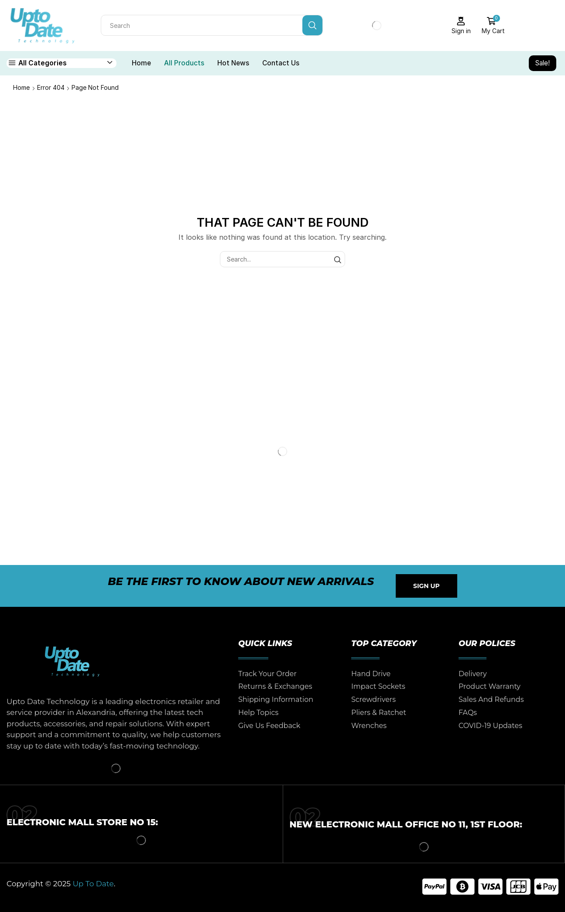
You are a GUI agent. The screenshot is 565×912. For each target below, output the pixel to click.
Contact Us (280, 63)
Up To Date (92, 883)
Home (141, 63)
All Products (184, 63)
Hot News (233, 63)
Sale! (542, 63)
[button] (426, 586)
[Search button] (312, 25)
